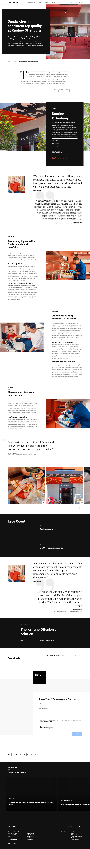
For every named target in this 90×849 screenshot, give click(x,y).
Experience (14, 61)
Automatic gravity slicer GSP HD (47, 640)
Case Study (53, 89)
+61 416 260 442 (13, 839)
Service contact (30, 833)
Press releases (30, 839)
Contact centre (30, 836)
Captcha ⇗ (51, 728)
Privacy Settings (74, 839)
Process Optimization (64, 91)
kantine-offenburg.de (57, 152)
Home (9, 61)
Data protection (74, 834)
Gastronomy (60, 89)
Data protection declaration (46, 721)
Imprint (72, 833)
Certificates (73, 837)
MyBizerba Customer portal (33, 834)
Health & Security (54, 91)
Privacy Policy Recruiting (76, 836)
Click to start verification (48, 727)
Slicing (67, 89)
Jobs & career (30, 837)
